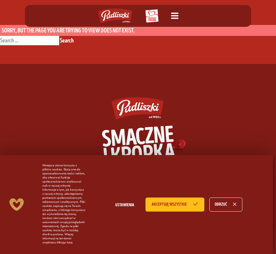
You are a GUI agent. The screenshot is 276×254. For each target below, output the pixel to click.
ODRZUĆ (221, 204)
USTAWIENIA (124, 205)
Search (67, 41)
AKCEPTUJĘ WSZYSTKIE (169, 204)
